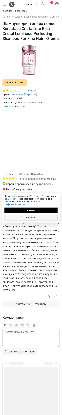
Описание (8, 106)
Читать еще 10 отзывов (31, 304)
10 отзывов (28, 90)
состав (21, 106)
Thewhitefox (10, 174)
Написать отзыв (14, 82)
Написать (30, 4)
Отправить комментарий (20, 351)
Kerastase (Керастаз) (24, 94)
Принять (31, 210)
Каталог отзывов (12, 16)
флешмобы (21, 11)
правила (7, 11)
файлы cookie (11, 199)
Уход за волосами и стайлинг (40, 16)
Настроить (31, 217)
